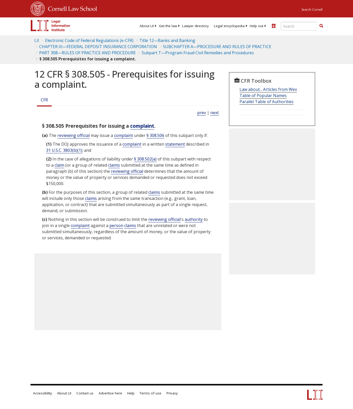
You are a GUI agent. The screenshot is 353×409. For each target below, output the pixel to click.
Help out (256, 26)
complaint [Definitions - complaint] (142, 125)
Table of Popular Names (263, 95)
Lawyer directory (195, 26)
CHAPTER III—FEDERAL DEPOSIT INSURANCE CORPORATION (98, 46)
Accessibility (42, 393)
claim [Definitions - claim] (59, 165)
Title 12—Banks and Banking (167, 40)
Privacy (172, 393)
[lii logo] (50, 26)
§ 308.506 (155, 135)
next (214, 112)
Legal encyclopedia (229, 26)
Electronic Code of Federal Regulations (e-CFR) (89, 40)
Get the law (168, 26)
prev (201, 112)
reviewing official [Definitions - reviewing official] (73, 135)
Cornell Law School (71, 8)
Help (130, 393)
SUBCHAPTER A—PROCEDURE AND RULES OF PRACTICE (217, 46)
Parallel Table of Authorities (267, 101)
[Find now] (321, 26)
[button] (321, 26)
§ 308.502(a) (145, 159)
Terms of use (150, 393)
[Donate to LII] (273, 26)
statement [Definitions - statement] (175, 144)
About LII (147, 26)
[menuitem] (146, 25)
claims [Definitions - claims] (114, 165)
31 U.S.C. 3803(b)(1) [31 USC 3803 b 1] (64, 150)
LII (36, 40)
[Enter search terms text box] (299, 26)
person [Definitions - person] (116, 225)
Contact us (85, 393)
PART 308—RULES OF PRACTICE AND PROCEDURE (87, 53)
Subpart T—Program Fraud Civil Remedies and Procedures (198, 53)
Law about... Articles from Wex (268, 89)
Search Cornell (312, 9)
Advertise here (110, 393)
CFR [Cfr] (44, 100)
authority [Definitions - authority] (194, 219)
